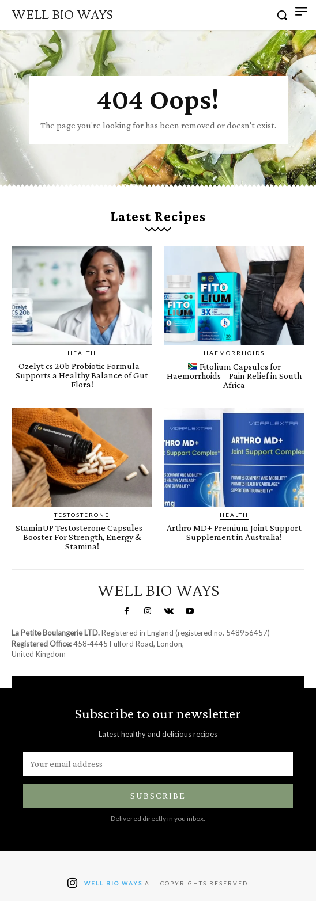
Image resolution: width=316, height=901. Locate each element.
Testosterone (82, 514)
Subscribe (158, 795)
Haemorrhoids (234, 352)
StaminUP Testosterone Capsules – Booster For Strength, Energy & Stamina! (82, 537)
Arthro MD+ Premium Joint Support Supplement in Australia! (234, 532)
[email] (158, 764)
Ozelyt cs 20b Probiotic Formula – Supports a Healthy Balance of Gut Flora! (82, 375)
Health (81, 352)
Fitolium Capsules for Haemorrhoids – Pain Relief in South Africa (234, 376)
